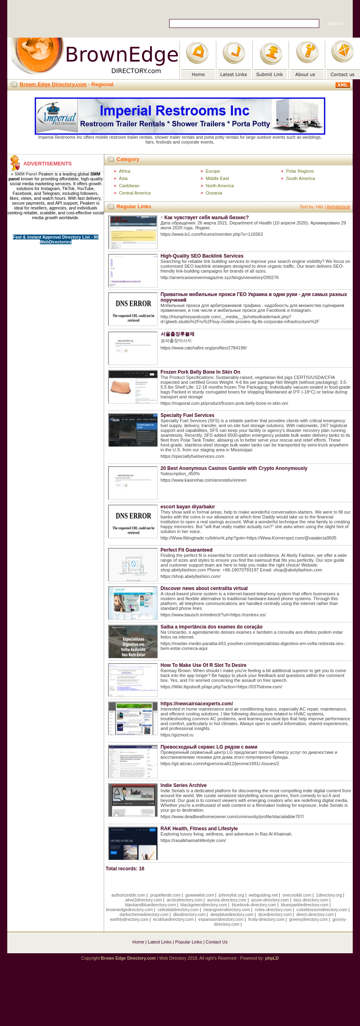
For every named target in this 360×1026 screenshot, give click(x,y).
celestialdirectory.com (178, 909)
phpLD (272, 958)
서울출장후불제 (178, 334)
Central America (135, 192)
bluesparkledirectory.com (305, 904)
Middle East (217, 178)
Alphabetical (338, 206)
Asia (123, 178)
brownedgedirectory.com (129, 909)
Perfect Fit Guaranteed (187, 550)
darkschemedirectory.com (143, 914)
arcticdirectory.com (185, 899)
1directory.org (329, 895)
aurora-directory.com (227, 899)
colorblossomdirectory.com (322, 909)
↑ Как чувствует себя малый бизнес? (205, 217)
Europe (213, 171)
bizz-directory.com (310, 899)
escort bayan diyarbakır (188, 507)
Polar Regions (300, 171)
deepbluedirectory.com (231, 914)
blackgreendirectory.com (203, 904)
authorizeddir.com (128, 895)
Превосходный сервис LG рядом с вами (209, 747)
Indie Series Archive (184, 785)
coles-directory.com (273, 909)
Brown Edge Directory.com (53, 84)
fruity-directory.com (266, 919)
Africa (124, 171)
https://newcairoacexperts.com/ (197, 704)
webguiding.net (263, 895)
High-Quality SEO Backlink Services (202, 256)
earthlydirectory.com (129, 919)
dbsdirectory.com (189, 914)
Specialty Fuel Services (187, 415)
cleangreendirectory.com (226, 909)
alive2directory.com (143, 899)
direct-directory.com (315, 914)
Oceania (214, 192)
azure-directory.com (270, 899)
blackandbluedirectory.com (150, 904)
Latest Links (160, 941)
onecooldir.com (297, 895)
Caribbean (129, 185)
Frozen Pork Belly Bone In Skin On (200, 372)
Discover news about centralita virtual (204, 588)
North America (220, 185)
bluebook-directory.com (254, 904)
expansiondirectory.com (221, 919)
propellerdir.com (165, 895)
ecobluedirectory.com (173, 919)
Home (138, 941)
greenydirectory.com (308, 919)
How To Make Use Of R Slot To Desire (204, 665)
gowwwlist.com (199, 895)
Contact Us (217, 941)
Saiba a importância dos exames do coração (212, 627)
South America (300, 178)
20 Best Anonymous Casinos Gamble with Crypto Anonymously (234, 468)
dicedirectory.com (275, 914)
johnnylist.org (231, 895)
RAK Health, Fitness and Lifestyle (199, 828)
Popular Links (188, 941)
